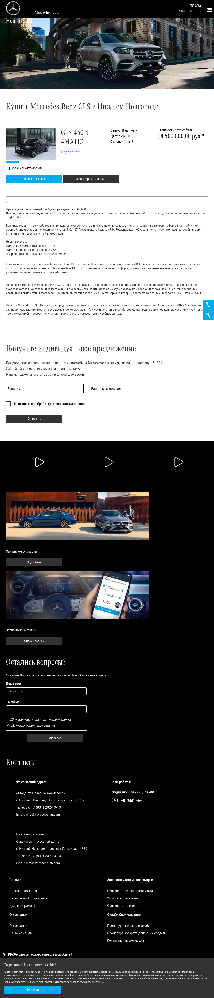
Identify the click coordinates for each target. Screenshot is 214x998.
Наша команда (20, 933)
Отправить (34, 418)
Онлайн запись (34, 641)
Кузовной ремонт (22, 906)
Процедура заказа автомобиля (130, 926)
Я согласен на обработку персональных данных (49, 404)
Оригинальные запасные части (130, 891)
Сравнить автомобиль (26, 168)
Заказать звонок (34, 179)
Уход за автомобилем (123, 898)
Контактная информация (125, 940)
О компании (18, 926)
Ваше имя (13, 683)
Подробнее (70, 152)
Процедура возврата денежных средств (136, 933)
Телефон (12, 701)
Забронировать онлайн (91, 179)
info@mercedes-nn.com (43, 814)
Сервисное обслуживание (28, 898)
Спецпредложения (23, 891)
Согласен (32, 989)
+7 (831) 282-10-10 (189, 11)
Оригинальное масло (122, 906)
